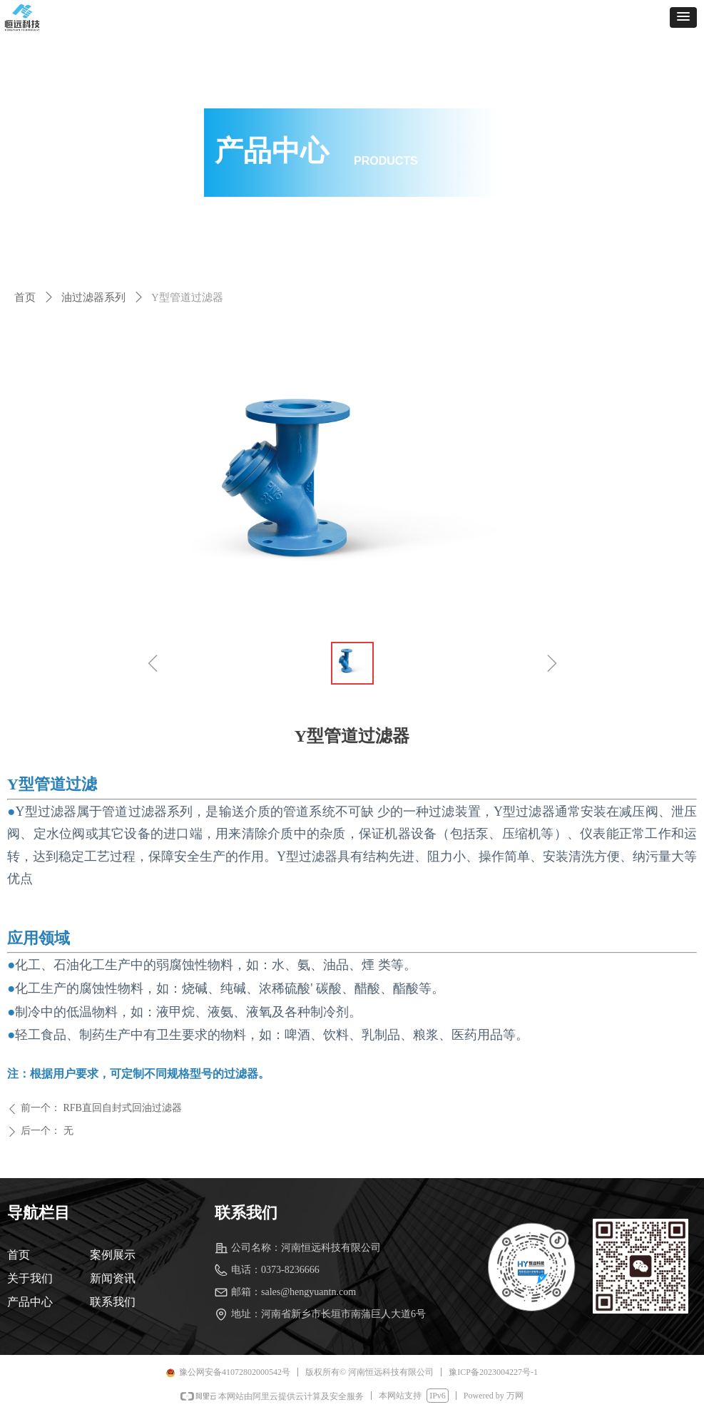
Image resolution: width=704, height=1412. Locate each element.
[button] (683, 17)
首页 (25, 297)
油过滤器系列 (93, 297)
